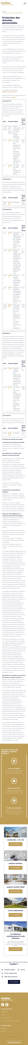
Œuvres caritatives (6, 1017)
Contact (3, 1014)
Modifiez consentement (9, 92)
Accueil (4, 11)
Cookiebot (14, 97)
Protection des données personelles (10, 1020)
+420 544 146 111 (14, 1043)
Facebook (3, 1028)
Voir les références (15, 844)
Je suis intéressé (14, 981)
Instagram (3, 1031)
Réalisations (4, 1011)
